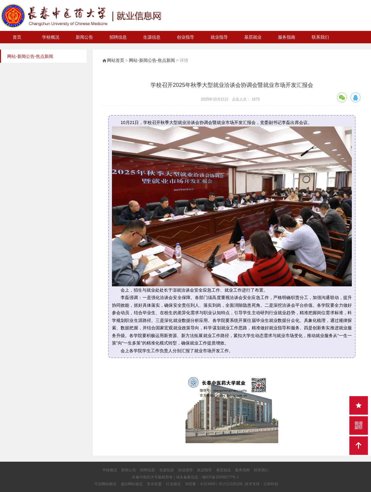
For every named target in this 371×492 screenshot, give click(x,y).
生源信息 (151, 37)
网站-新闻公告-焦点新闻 (152, 60)
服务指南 (286, 37)
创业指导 (185, 37)
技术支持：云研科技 (261, 484)
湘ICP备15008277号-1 (220, 477)
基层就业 (253, 37)
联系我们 (320, 37)
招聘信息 (118, 37)
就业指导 (219, 37)
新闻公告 (84, 37)
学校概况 (50, 37)
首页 (17, 37)
